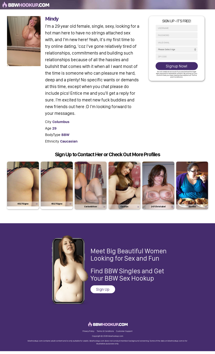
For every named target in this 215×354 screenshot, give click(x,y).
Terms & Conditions (105, 333)
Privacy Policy (88, 333)
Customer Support (124, 333)
